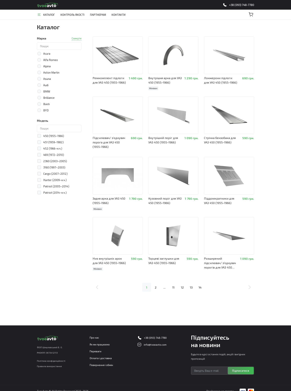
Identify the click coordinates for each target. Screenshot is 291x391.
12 (182, 285)
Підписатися (240, 370)
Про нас (94, 337)
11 (173, 285)
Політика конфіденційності (51, 360)
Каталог (49, 14)
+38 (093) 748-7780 (241, 4)
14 (200, 285)
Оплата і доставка (101, 358)
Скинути (76, 38)
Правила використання (49, 366)
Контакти (118, 14)
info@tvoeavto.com (155, 344)
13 (191, 285)
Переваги (95, 351)
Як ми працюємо (100, 344)
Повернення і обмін (101, 365)
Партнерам (98, 14)
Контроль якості (72, 14)
